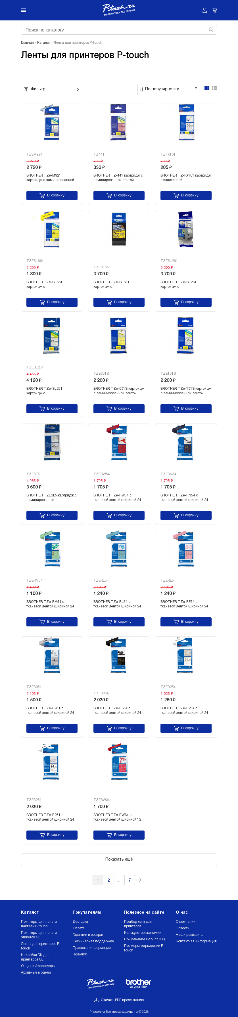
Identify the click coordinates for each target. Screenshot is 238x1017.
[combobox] (118, 29)
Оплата (79, 928)
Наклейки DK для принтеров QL (35, 957)
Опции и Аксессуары (38, 966)
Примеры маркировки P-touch (144, 948)
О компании (185, 921)
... (119, 881)
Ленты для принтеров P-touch (40, 946)
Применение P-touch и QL (145, 939)
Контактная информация (196, 941)
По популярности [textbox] (162, 89)
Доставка (80, 921)
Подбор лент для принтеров (138, 924)
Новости (182, 928)
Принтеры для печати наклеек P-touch (39, 924)
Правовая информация (92, 947)
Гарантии (80, 954)
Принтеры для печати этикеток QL (39, 935)
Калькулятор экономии (142, 932)
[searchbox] (118, 29)
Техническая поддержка (93, 941)
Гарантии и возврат (88, 934)
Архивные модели (36, 972)
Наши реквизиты (189, 934)
